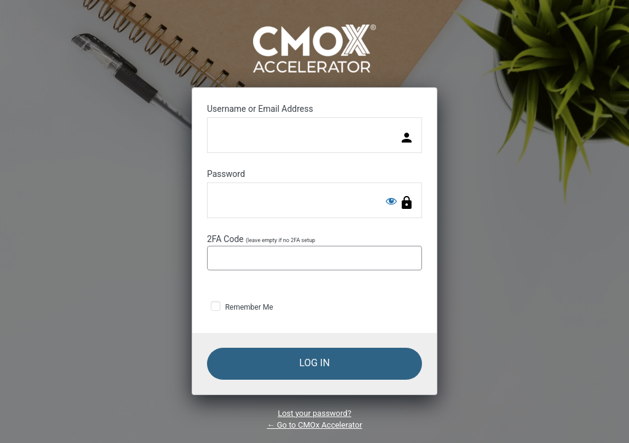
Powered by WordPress (314, 49)
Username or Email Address (260, 109)
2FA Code (314, 252)
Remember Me (249, 307)
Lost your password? (314, 413)
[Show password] (391, 201)
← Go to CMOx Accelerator (314, 424)
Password (226, 174)
